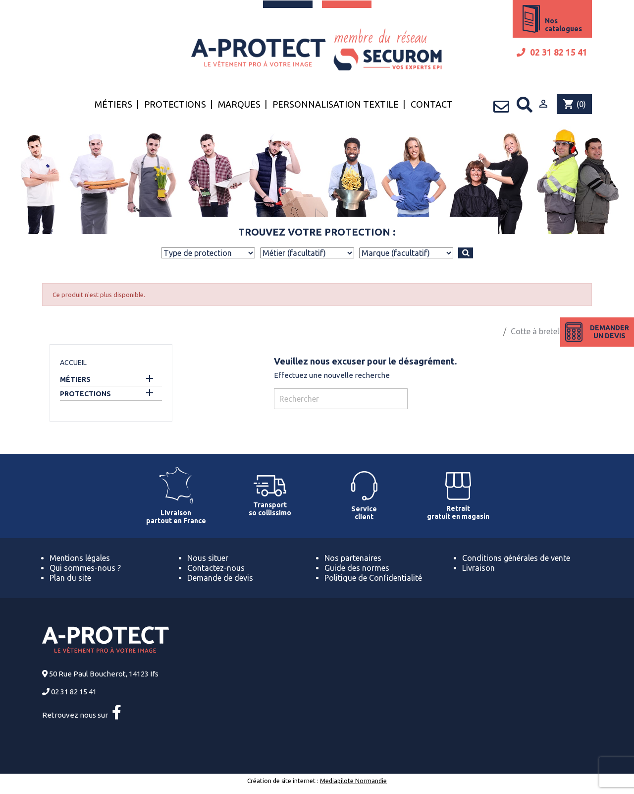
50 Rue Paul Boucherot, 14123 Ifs (103, 674)
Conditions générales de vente (516, 557)
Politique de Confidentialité (373, 577)
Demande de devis (220, 577)
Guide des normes (356, 567)
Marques (239, 104)
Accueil (73, 362)
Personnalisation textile (335, 104)
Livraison (478, 567)
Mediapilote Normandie (353, 781)
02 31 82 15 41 (552, 52)
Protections (175, 104)
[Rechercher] (341, 398)
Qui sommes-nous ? (85, 567)
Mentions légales (80, 557)
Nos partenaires (352, 557)
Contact (432, 104)
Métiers (113, 104)
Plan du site (70, 577)
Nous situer (207, 557)
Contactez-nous (216, 567)
